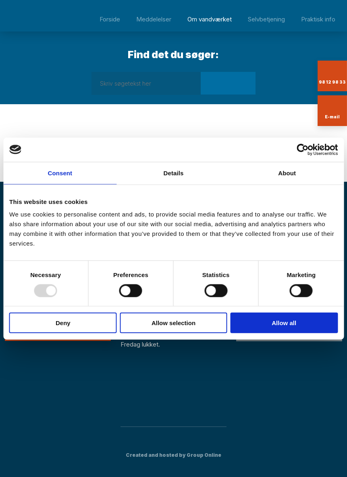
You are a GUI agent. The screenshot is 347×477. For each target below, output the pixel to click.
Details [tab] (174, 172)
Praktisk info (318, 19)
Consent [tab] (60, 172)
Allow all (284, 322)
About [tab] (287, 172)
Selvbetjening (266, 19)
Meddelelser (153, 19)
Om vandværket (209, 19)
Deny (63, 322)
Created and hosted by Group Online (173, 455)
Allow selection (173, 322)
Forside (110, 19)
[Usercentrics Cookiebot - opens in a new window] (302, 149)
